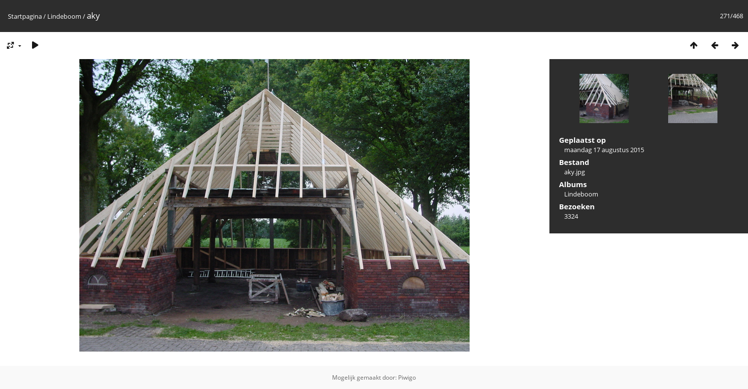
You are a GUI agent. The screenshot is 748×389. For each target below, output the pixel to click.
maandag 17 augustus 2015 (604, 149)
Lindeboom (64, 16)
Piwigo (407, 377)
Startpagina (25, 16)
